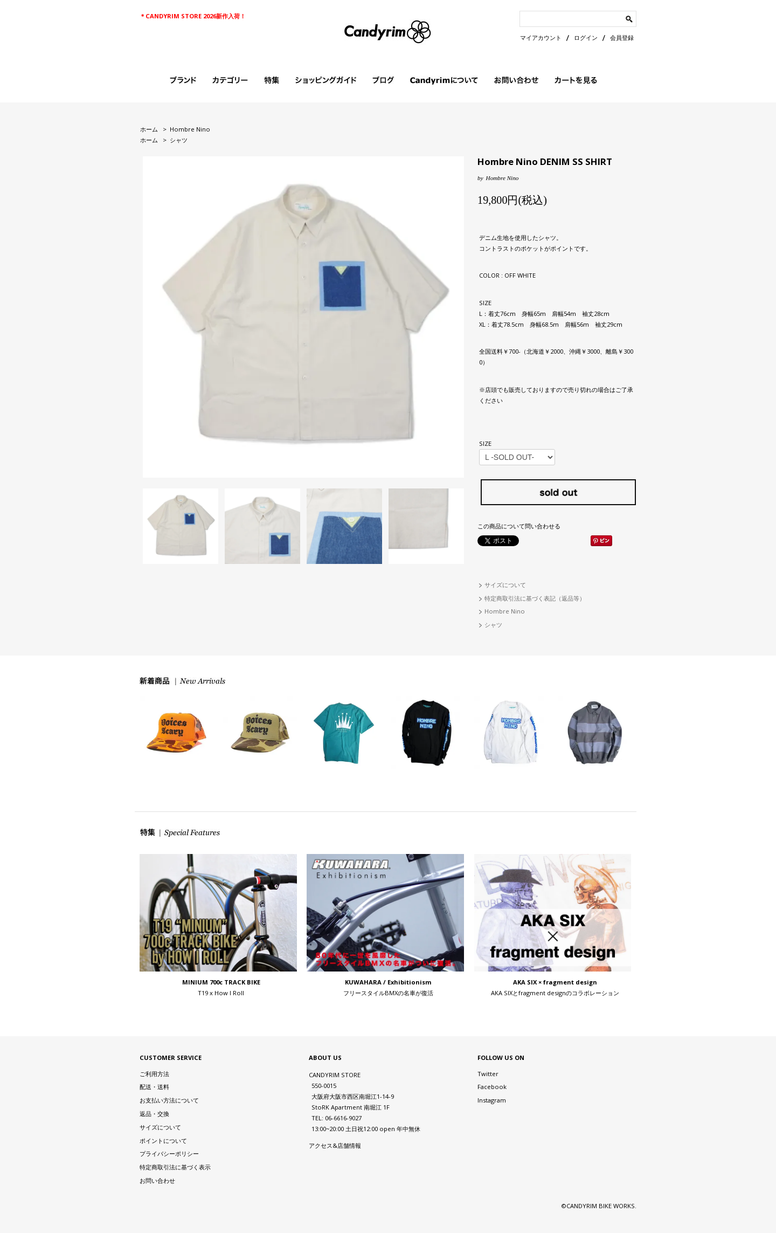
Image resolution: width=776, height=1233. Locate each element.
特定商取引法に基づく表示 (175, 1167)
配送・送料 (154, 1087)
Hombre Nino (190, 129)
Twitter (487, 1074)
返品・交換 (154, 1114)
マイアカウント (541, 37)
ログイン (586, 37)
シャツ (179, 140)
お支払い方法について (169, 1100)
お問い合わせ (157, 1180)
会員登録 (622, 37)
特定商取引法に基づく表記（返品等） (534, 598)
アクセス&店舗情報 (335, 1145)
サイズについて (505, 585)
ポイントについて (163, 1140)
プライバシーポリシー (169, 1153)
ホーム (149, 129)
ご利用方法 (154, 1074)
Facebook (492, 1087)
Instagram (491, 1100)
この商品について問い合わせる (518, 526)
